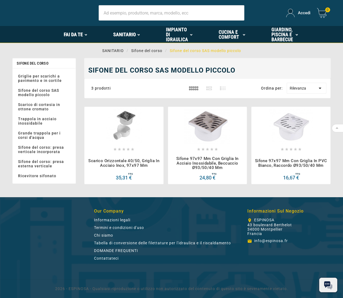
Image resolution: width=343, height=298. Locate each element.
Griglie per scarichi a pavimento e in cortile (40, 78)
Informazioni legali (112, 220)
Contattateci (106, 258)
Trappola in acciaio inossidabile (37, 121)
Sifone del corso (32, 63)
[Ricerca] (171, 13)
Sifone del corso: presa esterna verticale (41, 163)
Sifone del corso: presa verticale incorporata (41, 149)
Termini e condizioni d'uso (119, 227)
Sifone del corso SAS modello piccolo (38, 92)
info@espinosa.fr (271, 241)
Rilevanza (306, 88)
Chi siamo (103, 235)
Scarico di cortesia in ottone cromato (39, 106)
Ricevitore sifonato (37, 176)
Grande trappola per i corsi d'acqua (39, 135)
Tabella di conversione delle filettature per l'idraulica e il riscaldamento (162, 243)
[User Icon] (298, 13)
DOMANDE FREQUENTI (116, 250)
